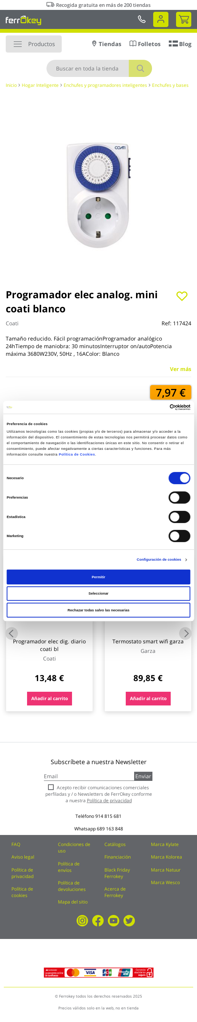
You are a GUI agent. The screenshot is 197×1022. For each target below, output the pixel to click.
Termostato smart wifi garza (148, 641)
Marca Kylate (165, 844)
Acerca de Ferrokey (115, 892)
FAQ (15, 844)
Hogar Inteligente (40, 85)
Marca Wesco (165, 882)
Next (185, 633)
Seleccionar (98, 593)
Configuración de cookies (159, 559)
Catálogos (115, 844)
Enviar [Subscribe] (143, 776)
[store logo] (23, 20)
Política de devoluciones (72, 886)
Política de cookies (22, 892)
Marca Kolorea (166, 857)
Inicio (11, 85)
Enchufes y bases (170, 85)
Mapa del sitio (73, 902)
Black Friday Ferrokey (117, 873)
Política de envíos (69, 866)
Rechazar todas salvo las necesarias (98, 610)
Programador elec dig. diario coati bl (49, 645)
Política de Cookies (77, 454)
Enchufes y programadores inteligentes (105, 85)
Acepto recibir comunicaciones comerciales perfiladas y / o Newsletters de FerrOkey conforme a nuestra (98, 794)
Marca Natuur (166, 870)
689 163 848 (110, 828)
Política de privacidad (22, 873)
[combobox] (99, 68)
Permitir (98, 577)
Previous (11, 633)
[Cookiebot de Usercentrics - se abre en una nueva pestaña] (157, 407)
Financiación (117, 857)
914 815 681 (108, 816)
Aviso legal (22, 857)
